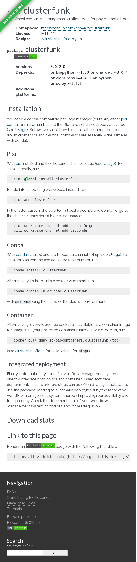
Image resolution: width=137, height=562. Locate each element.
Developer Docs (21, 503)
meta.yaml (74, 38)
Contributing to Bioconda (29, 497)
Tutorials (14, 508)
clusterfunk (53, 38)
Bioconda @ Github (23, 522)
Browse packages (22, 516)
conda (12, 124)
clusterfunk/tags (29, 351)
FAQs (11, 491)
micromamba (36, 124)
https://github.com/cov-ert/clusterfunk (75, 28)
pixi (124, 119)
